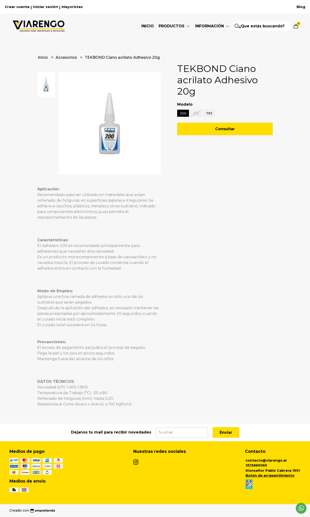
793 (209, 113)
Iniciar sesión (45, 7)
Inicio (147, 26)
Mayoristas (72, 7)
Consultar (225, 129)
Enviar (226, 432)
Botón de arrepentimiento (270, 475)
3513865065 (256, 465)
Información (212, 26)
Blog (301, 7)
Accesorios (67, 57)
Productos (174, 26)
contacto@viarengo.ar (266, 460)
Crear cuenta (17, 7)
